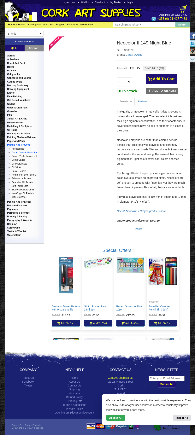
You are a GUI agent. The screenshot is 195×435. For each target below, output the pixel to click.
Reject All (182, 417)
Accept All (115, 417)
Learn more (137, 409)
